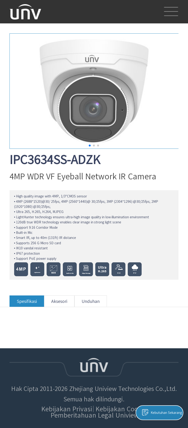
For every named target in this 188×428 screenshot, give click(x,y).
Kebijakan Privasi (66, 409)
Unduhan (91, 303)
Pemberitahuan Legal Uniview (95, 415)
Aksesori (59, 303)
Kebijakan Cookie (121, 409)
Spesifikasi (27, 303)
